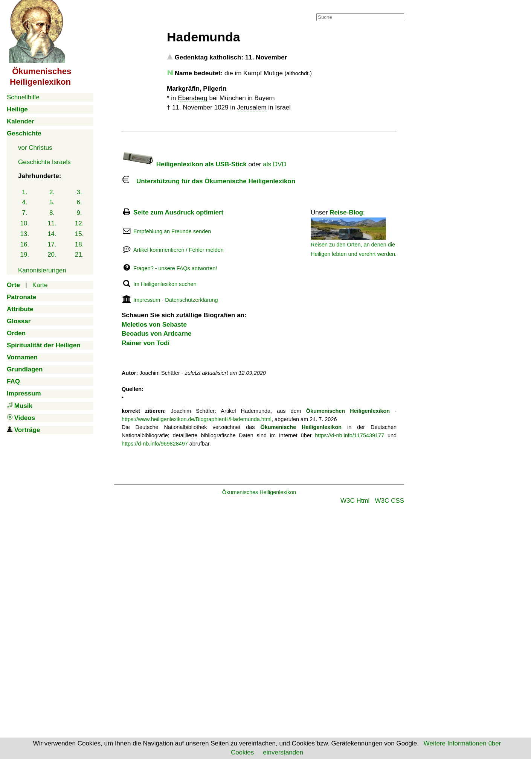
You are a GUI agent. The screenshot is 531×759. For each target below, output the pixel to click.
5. (52, 202)
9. (79, 212)
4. (24, 202)
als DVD (274, 164)
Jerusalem (251, 107)
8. (52, 212)
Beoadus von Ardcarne (156, 333)
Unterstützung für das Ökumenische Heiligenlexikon (208, 181)
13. (24, 233)
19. (24, 254)
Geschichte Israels (44, 162)
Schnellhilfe (23, 97)
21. (79, 254)
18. (79, 244)
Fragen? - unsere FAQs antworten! (175, 268)
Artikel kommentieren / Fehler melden (178, 250)
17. (51, 244)
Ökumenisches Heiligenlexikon (259, 492)
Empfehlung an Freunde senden (172, 231)
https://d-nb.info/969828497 (155, 444)
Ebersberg (192, 98)
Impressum (146, 300)
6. (79, 202)
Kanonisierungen (42, 270)
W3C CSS (389, 500)
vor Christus (35, 147)
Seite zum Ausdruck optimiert (178, 212)
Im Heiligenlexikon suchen (165, 284)
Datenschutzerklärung (191, 300)
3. (79, 192)
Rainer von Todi (145, 343)
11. (51, 223)
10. (24, 223)
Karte (40, 285)
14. (51, 233)
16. (24, 244)
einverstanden (283, 752)
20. (51, 254)
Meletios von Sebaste (154, 324)
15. (79, 233)
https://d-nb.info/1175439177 (349, 435)
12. (79, 223)
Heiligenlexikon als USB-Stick (184, 164)
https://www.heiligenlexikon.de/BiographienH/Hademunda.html (197, 419)
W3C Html (354, 500)
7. (24, 212)
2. (52, 192)
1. (24, 192)
